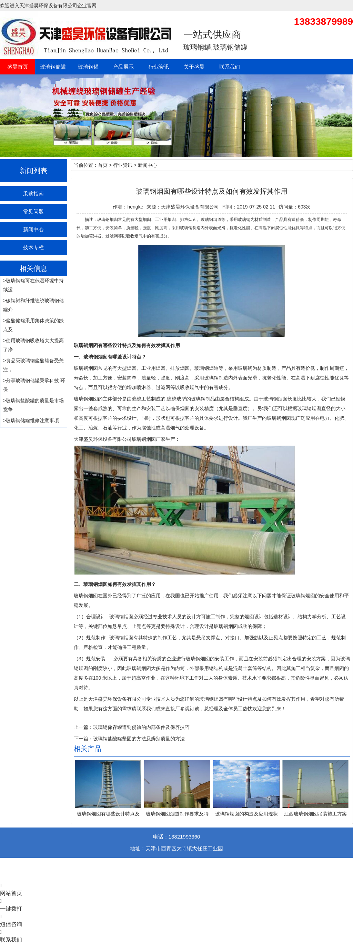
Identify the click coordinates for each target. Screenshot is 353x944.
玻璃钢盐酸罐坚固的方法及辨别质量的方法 (139, 738)
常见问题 (33, 211)
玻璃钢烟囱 (86, 368)
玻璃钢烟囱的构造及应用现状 (246, 813)
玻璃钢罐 (88, 67)
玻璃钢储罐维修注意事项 (32, 420)
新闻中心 (33, 229)
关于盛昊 (194, 67)
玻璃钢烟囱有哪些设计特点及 (108, 813)
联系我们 (229, 67)
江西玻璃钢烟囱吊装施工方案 (315, 813)
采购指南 (33, 193)
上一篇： (83, 727)
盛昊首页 (17, 67)
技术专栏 (33, 247)
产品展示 (123, 67)
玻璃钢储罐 (53, 67)
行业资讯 (159, 67)
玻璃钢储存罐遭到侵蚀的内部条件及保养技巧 (141, 727)
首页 (103, 165)
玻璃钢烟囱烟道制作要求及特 (177, 813)
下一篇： (83, 738)
